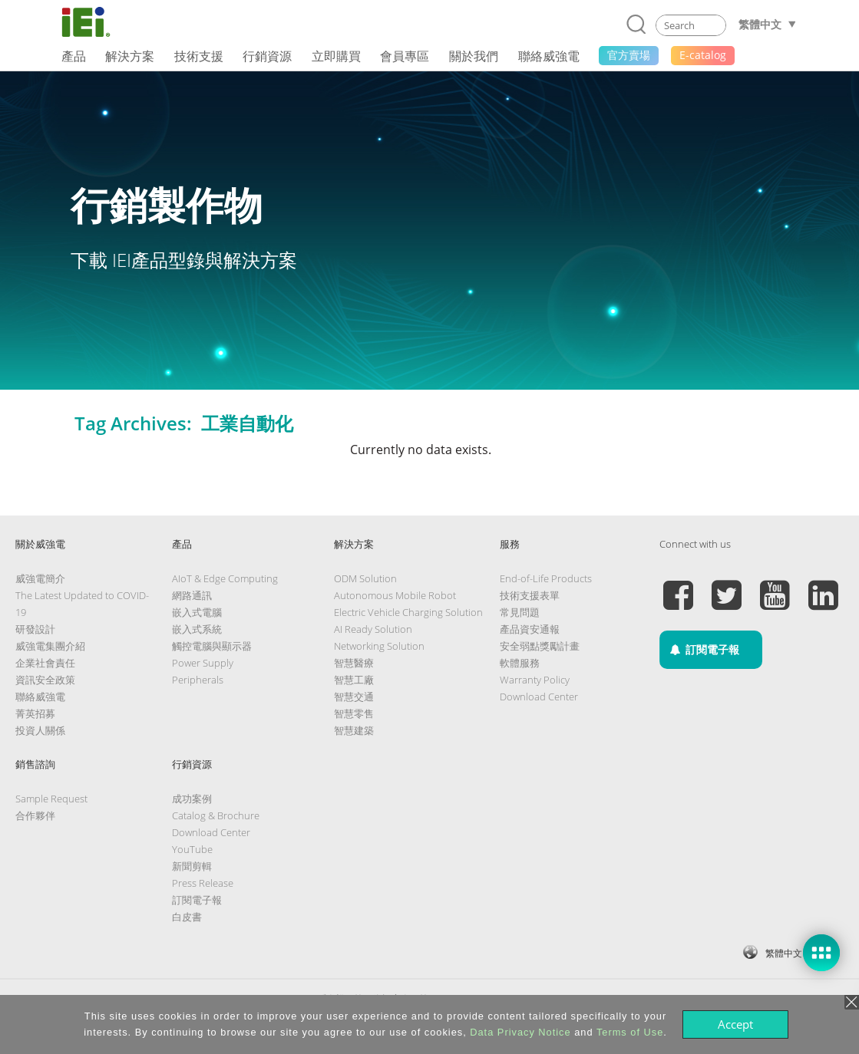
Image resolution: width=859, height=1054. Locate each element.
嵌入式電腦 (197, 612)
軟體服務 (520, 663)
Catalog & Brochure (215, 815)
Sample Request (51, 798)
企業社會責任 (45, 663)
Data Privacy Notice (520, 1032)
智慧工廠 (354, 680)
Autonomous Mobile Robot (395, 595)
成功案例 (192, 798)
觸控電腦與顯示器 (212, 646)
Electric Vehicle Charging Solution (408, 612)
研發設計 (35, 629)
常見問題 (520, 612)
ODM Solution (365, 578)
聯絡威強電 (40, 696)
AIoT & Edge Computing (225, 578)
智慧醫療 (354, 663)
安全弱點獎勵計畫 (540, 646)
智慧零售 (354, 713)
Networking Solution (379, 646)
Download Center (539, 696)
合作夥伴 (35, 815)
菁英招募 (35, 713)
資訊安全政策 (45, 680)
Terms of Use (629, 1032)
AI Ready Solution (373, 629)
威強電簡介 (40, 578)
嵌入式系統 (197, 629)
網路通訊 (192, 595)
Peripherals (197, 680)
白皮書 (187, 917)
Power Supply (202, 663)
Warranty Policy (535, 680)
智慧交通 (354, 696)
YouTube (192, 849)
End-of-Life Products (546, 578)
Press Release (202, 883)
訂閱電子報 (197, 900)
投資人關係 (40, 730)
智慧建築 (354, 730)
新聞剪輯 (192, 866)
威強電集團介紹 (50, 646)
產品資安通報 (530, 629)
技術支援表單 (530, 595)
